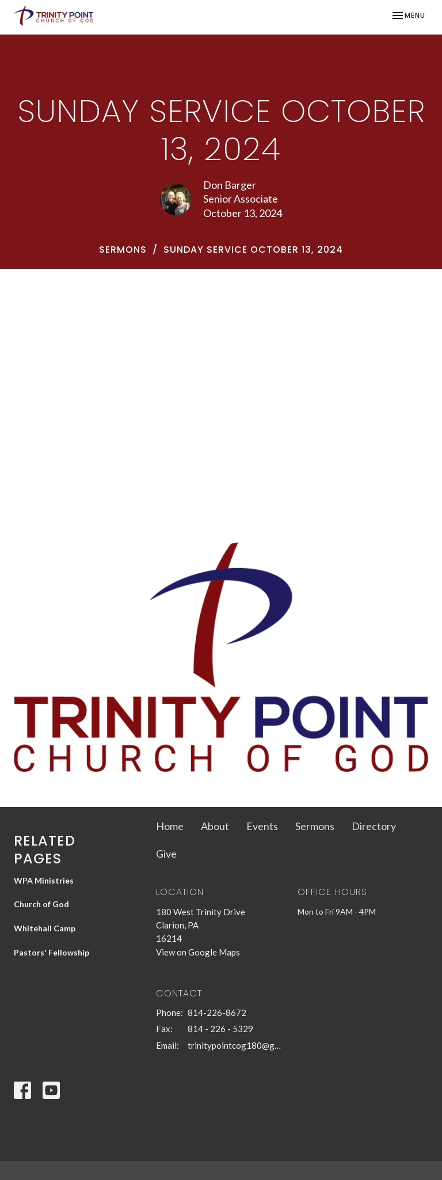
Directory (374, 826)
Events (262, 826)
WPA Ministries (44, 880)
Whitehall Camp (44, 928)
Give (166, 853)
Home (170, 826)
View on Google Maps (198, 952)
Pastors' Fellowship (51, 952)
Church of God (41, 904)
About (215, 826)
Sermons (123, 249)
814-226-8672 (217, 1012)
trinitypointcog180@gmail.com (237, 1045)
